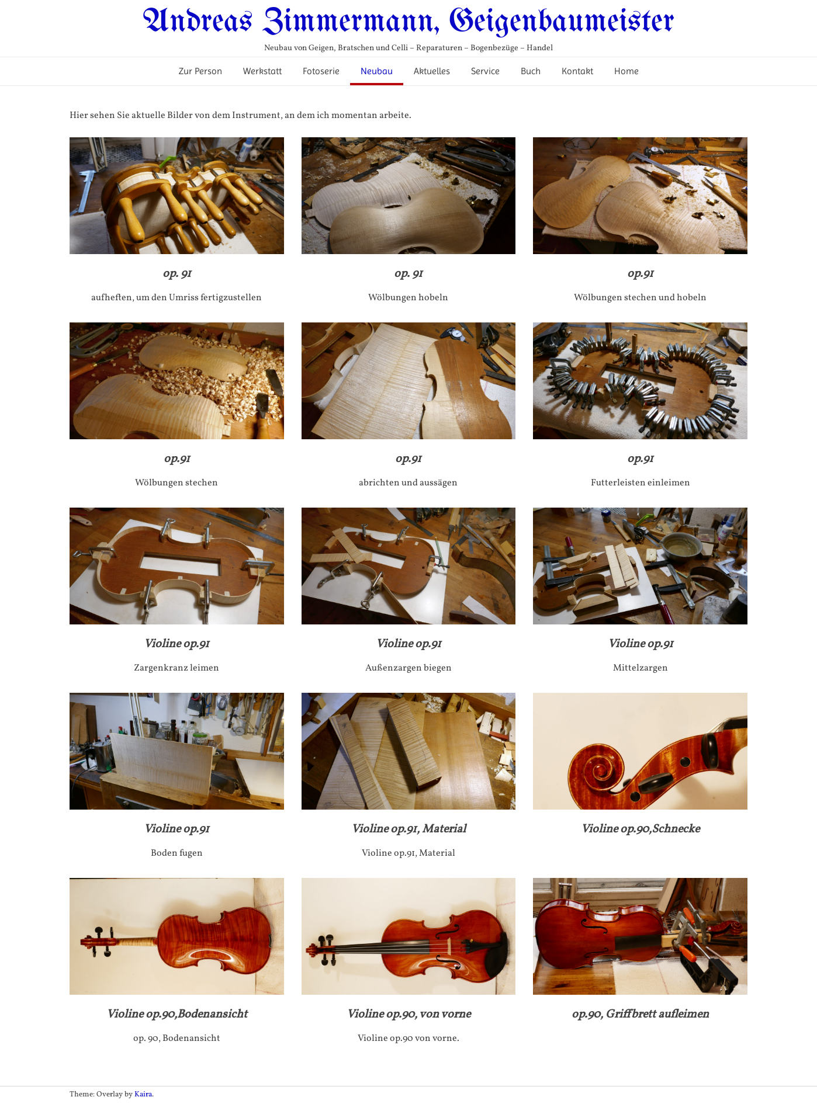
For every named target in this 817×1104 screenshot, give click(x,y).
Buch (531, 71)
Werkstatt (262, 71)
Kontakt (577, 71)
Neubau (377, 71)
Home (626, 71)
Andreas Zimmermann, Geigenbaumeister (408, 22)
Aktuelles (432, 71)
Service (485, 71)
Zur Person (200, 71)
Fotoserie (321, 71)
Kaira (143, 1094)
